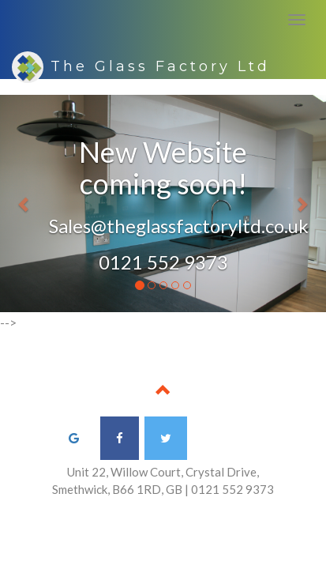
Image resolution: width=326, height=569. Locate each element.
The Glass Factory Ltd (141, 65)
